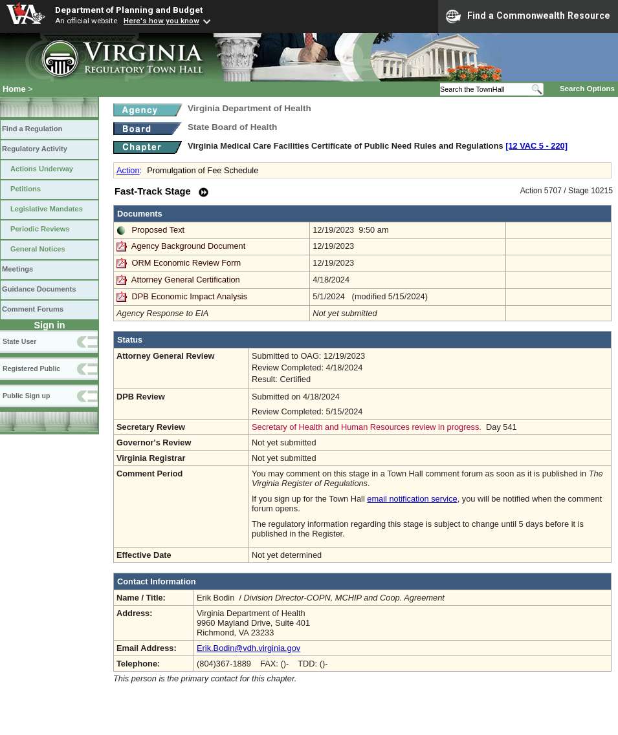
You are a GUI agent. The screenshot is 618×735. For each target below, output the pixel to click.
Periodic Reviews (40, 229)
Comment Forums (32, 309)
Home (14, 89)
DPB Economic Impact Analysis (190, 296)
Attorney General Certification (185, 279)
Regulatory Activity (34, 149)
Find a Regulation (32, 129)
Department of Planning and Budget (129, 10)
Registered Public (31, 368)
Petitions (25, 189)
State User (19, 341)
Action (128, 170)
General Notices (37, 249)
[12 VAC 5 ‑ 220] (536, 146)
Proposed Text (158, 230)
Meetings (17, 269)
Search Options (587, 88)
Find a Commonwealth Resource (528, 16)
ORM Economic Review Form (186, 263)
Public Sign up (26, 395)
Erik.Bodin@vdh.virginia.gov (248, 648)
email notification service (412, 499)
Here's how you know (161, 20)
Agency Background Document (188, 246)
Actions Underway (41, 169)
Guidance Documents (39, 289)
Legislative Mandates (46, 209)
